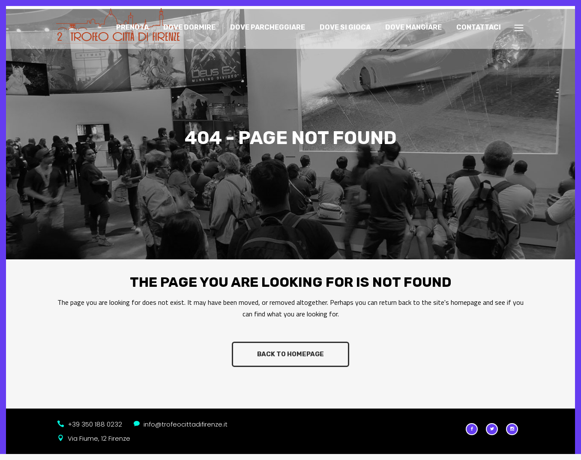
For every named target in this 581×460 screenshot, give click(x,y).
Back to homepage (290, 351)
